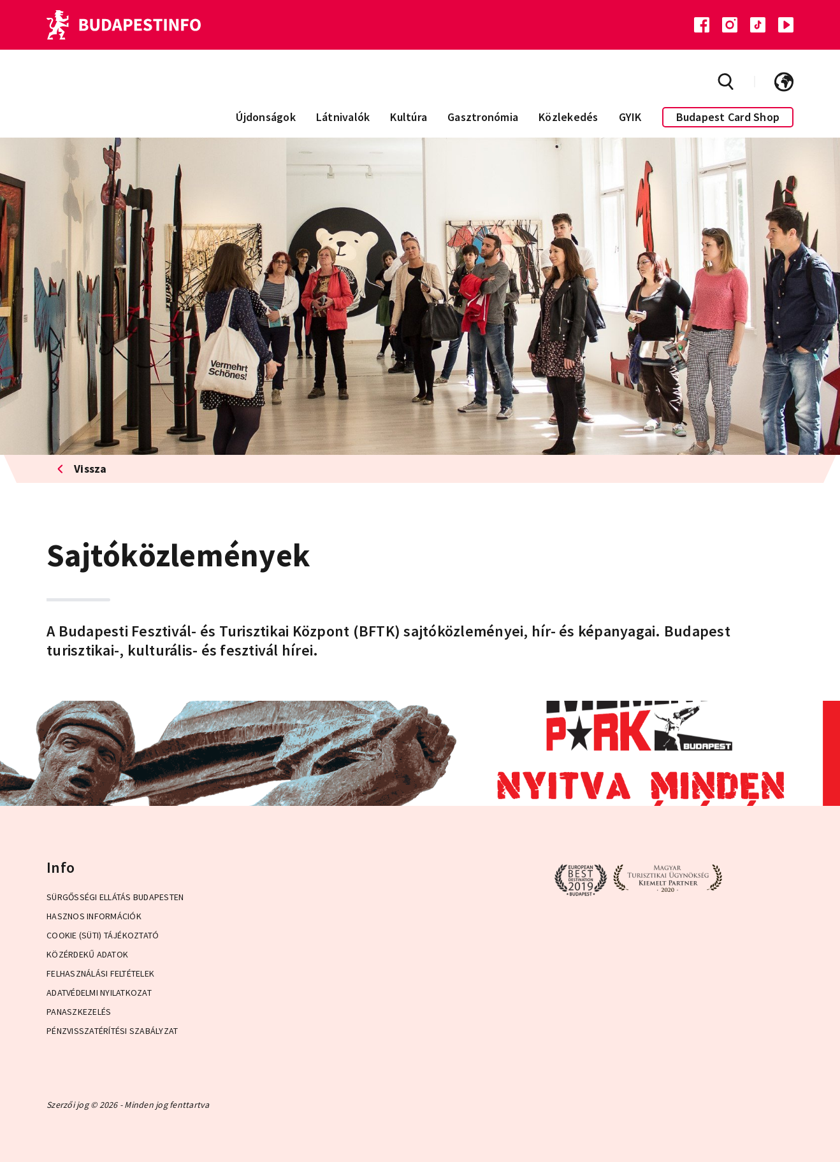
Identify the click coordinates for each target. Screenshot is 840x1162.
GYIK (630, 117)
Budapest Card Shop (728, 117)
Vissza (81, 468)
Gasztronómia (482, 117)
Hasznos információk (94, 916)
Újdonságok (266, 117)
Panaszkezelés (79, 1011)
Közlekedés (568, 117)
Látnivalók (343, 117)
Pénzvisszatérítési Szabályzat (112, 1030)
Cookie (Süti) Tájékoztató (103, 935)
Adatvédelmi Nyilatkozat (99, 992)
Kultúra (408, 117)
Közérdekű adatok (87, 954)
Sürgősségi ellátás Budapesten (115, 897)
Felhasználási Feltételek (100, 973)
